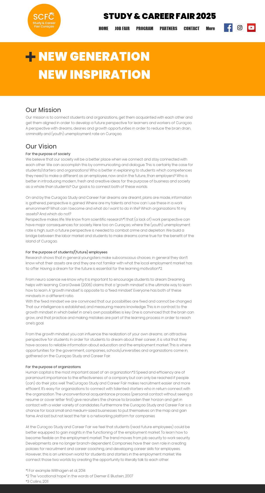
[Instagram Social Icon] (240, 27)
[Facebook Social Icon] (228, 27)
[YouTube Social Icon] (251, 27)
